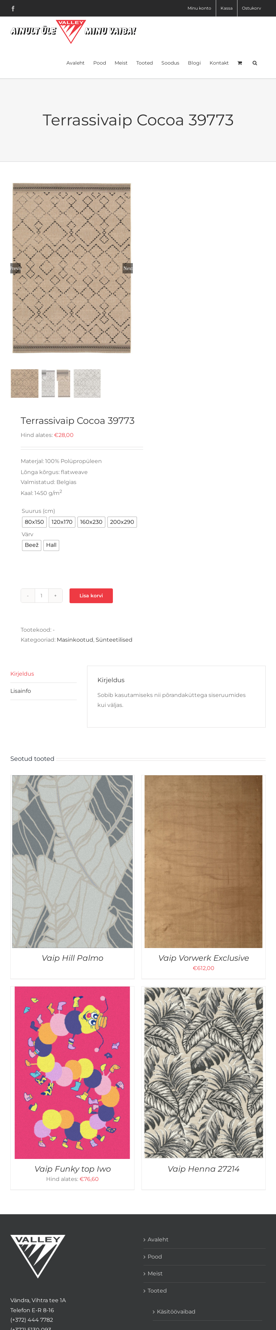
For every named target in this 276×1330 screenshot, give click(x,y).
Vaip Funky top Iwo (72, 1168)
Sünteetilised (114, 639)
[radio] (34, 521)
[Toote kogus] (42, 595)
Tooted (157, 1290)
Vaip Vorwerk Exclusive (203, 957)
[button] (255, 62)
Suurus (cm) (38, 510)
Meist (155, 1273)
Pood (155, 1255)
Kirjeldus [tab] (22, 673)
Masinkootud (75, 639)
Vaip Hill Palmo (72, 957)
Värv (27, 533)
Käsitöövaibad (176, 1311)
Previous (15, 268)
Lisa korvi (91, 595)
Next (128, 268)
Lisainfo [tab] (20, 690)
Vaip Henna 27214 (204, 1168)
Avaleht (158, 1239)
